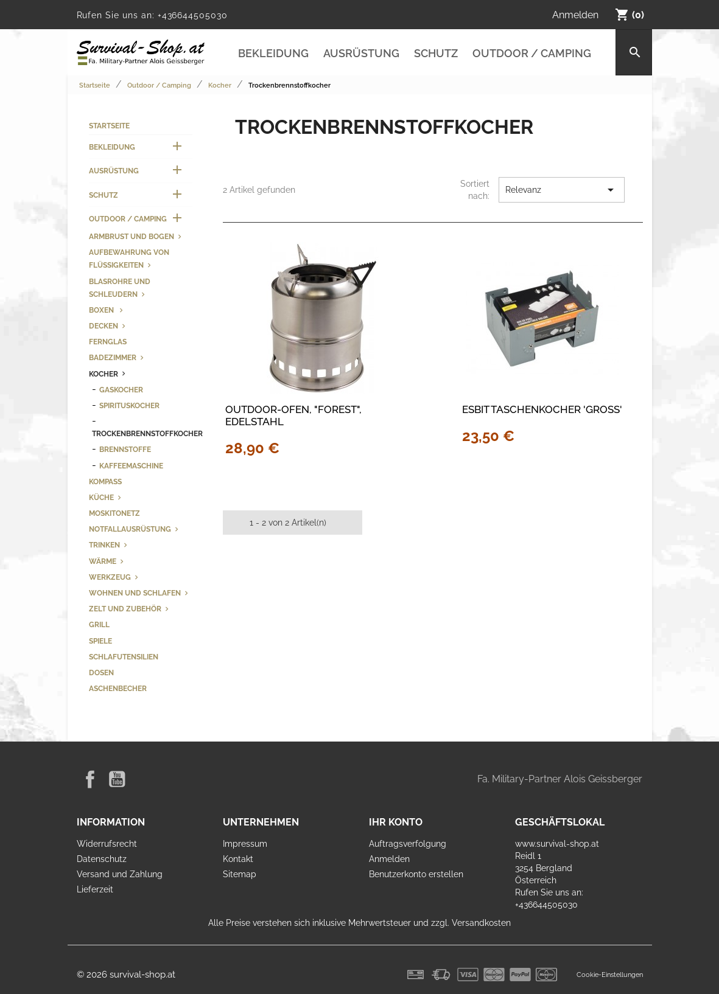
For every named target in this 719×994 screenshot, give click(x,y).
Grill (99, 624)
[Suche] (633, 52)
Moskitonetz (114, 513)
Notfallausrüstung (130, 528)
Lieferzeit (95, 889)
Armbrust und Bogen (131, 236)
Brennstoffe (125, 449)
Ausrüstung (361, 53)
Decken (103, 325)
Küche (101, 497)
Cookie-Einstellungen (610, 974)
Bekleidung (273, 53)
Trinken (104, 544)
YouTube (117, 779)
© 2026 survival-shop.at (126, 974)
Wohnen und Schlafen (135, 592)
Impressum (245, 844)
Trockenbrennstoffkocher (147, 433)
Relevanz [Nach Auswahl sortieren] (561, 189)
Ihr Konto (396, 822)
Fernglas (108, 341)
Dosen (101, 672)
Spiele (100, 640)
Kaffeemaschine (131, 465)
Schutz (436, 53)
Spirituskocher (129, 405)
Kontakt (238, 859)
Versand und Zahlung (120, 874)
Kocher (103, 373)
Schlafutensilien (123, 656)
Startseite (109, 125)
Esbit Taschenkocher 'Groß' (542, 409)
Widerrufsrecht (107, 844)
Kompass (105, 481)
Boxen (102, 310)
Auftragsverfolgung (407, 844)
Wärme (102, 561)
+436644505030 (193, 15)
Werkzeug (110, 577)
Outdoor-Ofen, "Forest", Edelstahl (293, 415)
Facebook (90, 779)
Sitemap (239, 874)
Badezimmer (112, 357)
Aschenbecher (118, 688)
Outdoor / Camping (531, 53)
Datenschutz (102, 859)
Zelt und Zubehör (125, 608)
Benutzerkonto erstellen (416, 874)
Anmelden (389, 859)
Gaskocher (121, 389)
